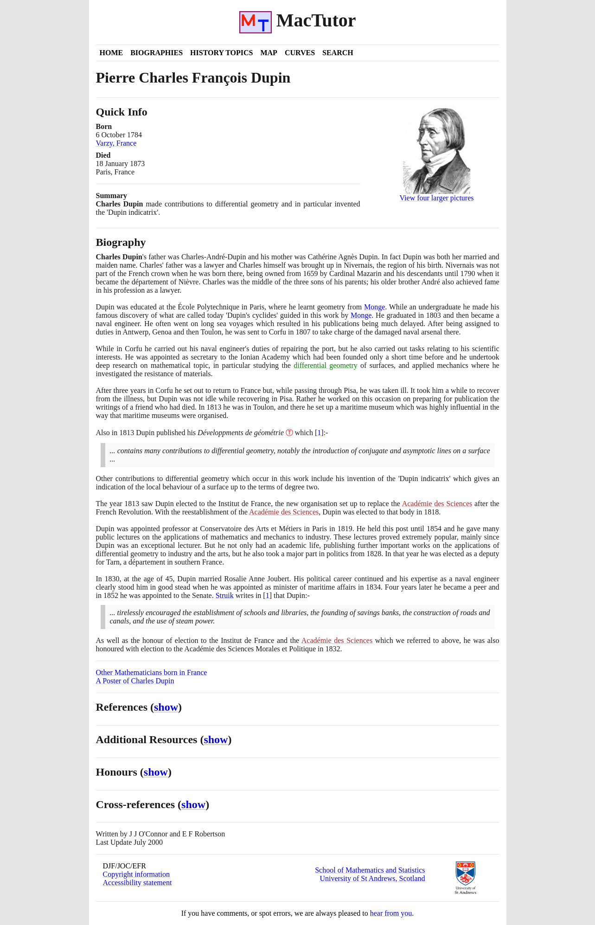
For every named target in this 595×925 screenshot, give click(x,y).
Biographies (156, 53)
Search (337, 53)
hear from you (391, 913)
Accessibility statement (137, 882)
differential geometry (326, 365)
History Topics (221, 53)
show (166, 707)
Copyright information (136, 874)
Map (268, 53)
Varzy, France (116, 143)
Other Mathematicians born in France (151, 672)
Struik (225, 595)
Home (111, 53)
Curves (300, 53)
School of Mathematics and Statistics (370, 870)
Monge (374, 307)
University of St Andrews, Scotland (372, 878)
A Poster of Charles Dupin (135, 681)
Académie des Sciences (437, 503)
